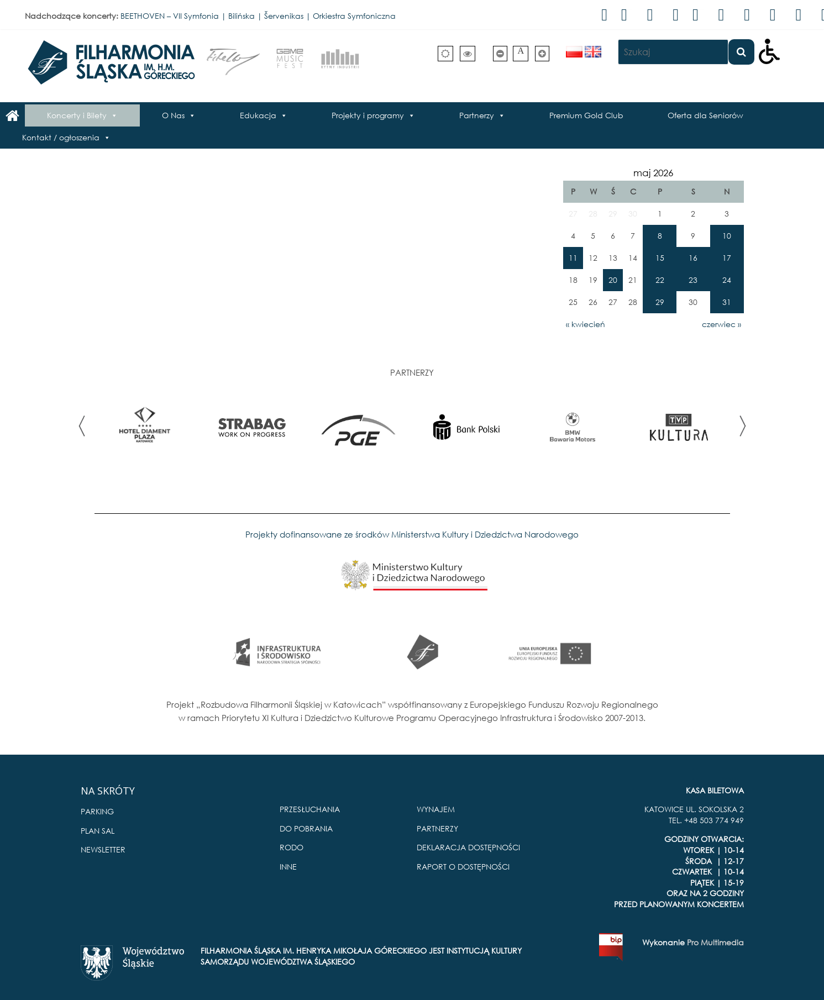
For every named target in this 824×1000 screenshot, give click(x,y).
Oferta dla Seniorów (705, 115)
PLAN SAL (97, 830)
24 (726, 280)
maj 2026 (653, 172)
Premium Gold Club (586, 115)
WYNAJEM (436, 809)
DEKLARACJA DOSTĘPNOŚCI (468, 847)
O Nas (173, 115)
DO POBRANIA (306, 828)
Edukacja (258, 115)
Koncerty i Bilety (77, 115)
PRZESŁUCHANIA (310, 809)
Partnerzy (476, 115)
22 (659, 280)
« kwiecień (585, 324)
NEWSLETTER (103, 849)
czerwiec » (721, 324)
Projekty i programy (368, 115)
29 (659, 302)
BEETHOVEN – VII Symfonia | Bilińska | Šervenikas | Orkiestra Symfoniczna (258, 15)
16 (693, 257)
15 (659, 257)
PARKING (97, 811)
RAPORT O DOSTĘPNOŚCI (463, 866)
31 (726, 302)
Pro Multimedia (715, 942)
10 (726, 235)
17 (726, 257)
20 (612, 280)
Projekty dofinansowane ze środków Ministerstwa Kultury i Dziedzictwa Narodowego (412, 534)
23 (693, 280)
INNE (288, 866)
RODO (291, 847)
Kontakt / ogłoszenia (60, 137)
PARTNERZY (437, 828)
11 (573, 257)
